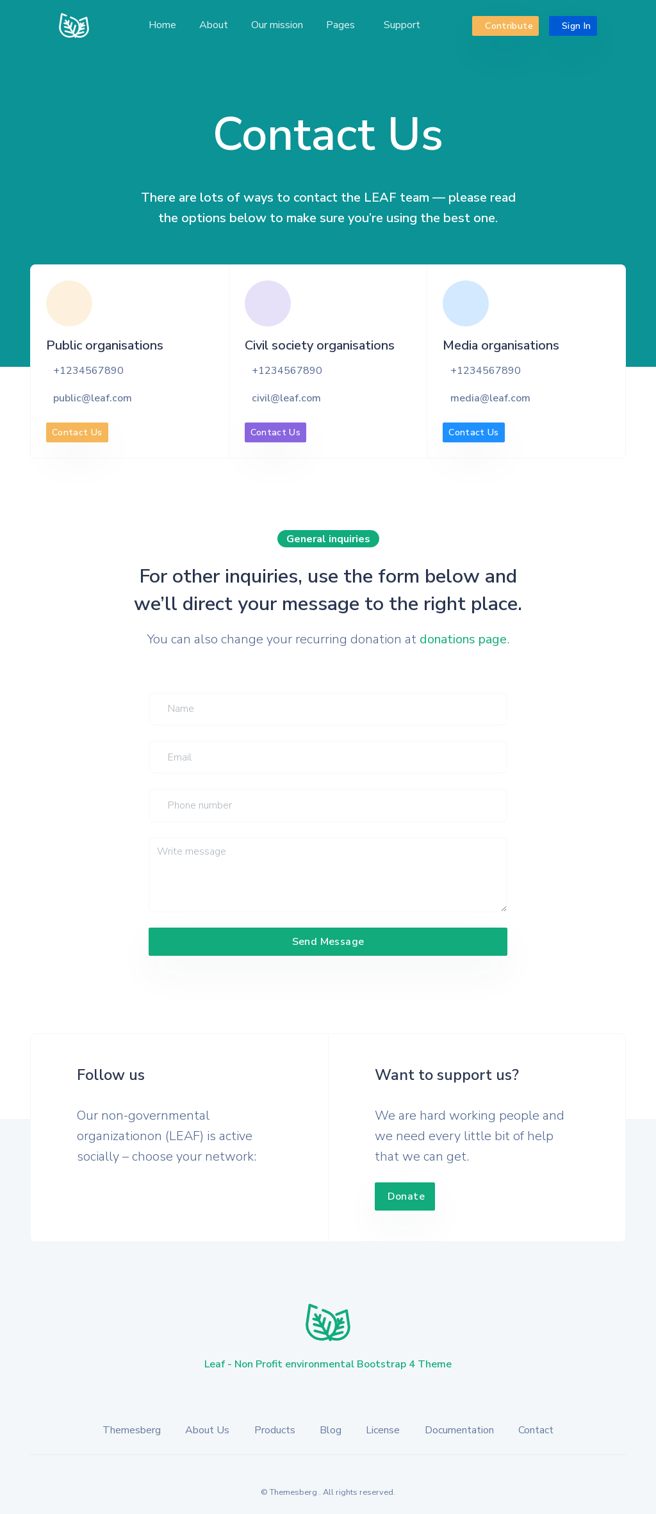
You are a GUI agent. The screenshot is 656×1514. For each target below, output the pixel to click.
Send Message (328, 942)
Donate (406, 1196)
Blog (330, 1430)
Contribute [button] (508, 25)
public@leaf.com (92, 398)
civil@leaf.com (286, 398)
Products (274, 1430)
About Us (207, 1430)
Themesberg (131, 1430)
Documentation (459, 1430)
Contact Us (77, 432)
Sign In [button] (575, 25)
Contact (536, 1430)
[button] (342, 25)
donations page (463, 639)
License (383, 1430)
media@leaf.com (490, 398)
